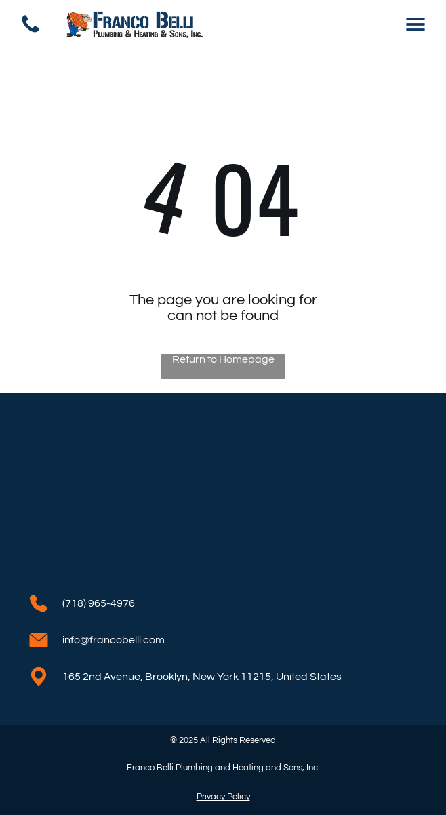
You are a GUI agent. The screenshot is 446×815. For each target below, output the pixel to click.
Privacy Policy (223, 796)
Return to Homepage (223, 359)
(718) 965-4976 (98, 603)
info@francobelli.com (113, 640)
